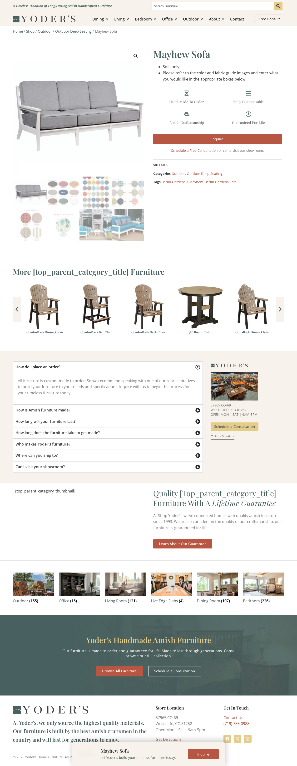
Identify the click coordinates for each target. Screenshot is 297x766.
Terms (102, 757)
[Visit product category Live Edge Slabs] (171, 589)
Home (18, 31)
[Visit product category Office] (79, 589)
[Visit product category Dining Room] (217, 589)
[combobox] (213, 6)
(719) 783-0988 (236, 723)
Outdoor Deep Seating (73, 31)
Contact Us (233, 717)
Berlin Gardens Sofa (221, 182)
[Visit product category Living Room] (125, 589)
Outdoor (45, 31)
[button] (135, 56)
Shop (30, 31)
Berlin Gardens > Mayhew (182, 182)
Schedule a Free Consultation (194, 150)
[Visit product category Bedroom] (263, 589)
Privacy (117, 757)
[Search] (278, 6)
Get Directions (169, 739)
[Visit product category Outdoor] (33, 589)
